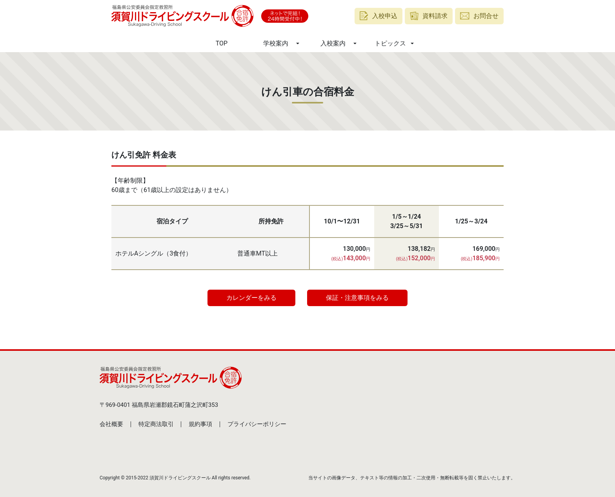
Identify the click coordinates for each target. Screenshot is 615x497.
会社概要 (111, 424)
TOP (221, 43)
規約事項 (200, 424)
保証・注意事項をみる (357, 297)
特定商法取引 (156, 424)
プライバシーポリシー (256, 424)
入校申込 (378, 15)
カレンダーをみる (251, 297)
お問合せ (479, 15)
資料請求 (429, 15)
